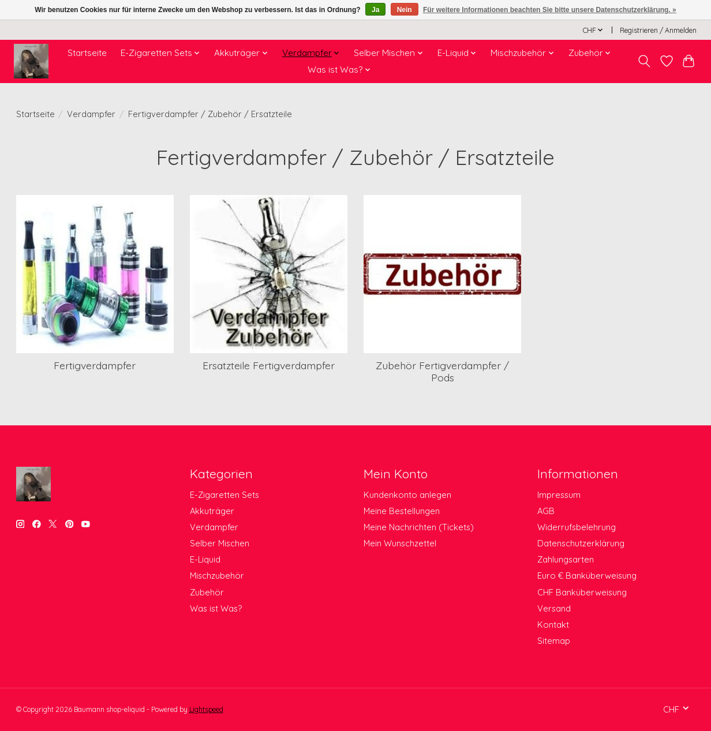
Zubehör (207, 592)
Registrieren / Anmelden (658, 30)
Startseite (87, 52)
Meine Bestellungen (402, 510)
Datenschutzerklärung (580, 543)
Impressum (559, 494)
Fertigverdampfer (95, 365)
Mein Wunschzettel (400, 543)
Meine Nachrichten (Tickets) (419, 527)
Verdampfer (91, 113)
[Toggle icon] (643, 61)
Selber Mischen (219, 543)
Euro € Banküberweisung (587, 575)
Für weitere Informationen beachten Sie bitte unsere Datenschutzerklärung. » (549, 10)
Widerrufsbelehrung (576, 527)
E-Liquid (205, 559)
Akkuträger (212, 510)
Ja (375, 10)
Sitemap (553, 640)
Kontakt (553, 624)
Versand (554, 608)
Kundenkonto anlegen (407, 494)
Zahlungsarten (565, 559)
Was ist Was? (216, 608)
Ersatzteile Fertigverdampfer (269, 365)
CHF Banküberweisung (582, 592)
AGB (546, 510)
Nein (404, 10)
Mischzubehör (217, 575)
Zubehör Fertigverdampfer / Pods (442, 371)
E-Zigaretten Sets (224, 494)
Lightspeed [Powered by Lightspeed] (206, 709)
